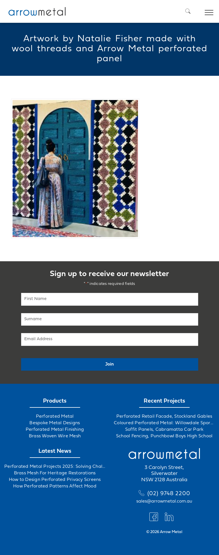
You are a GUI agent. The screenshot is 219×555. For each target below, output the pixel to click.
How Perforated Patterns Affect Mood (54, 486)
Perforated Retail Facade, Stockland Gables (164, 416)
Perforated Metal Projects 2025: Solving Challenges (54, 466)
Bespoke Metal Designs (54, 423)
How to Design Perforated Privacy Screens (55, 480)
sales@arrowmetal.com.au (164, 501)
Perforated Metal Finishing (55, 429)
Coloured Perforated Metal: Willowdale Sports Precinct (164, 423)
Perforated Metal (55, 416)
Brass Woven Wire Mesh (55, 436)
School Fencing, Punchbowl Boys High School (164, 436)
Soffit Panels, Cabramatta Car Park (164, 429)
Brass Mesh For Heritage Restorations (55, 473)
